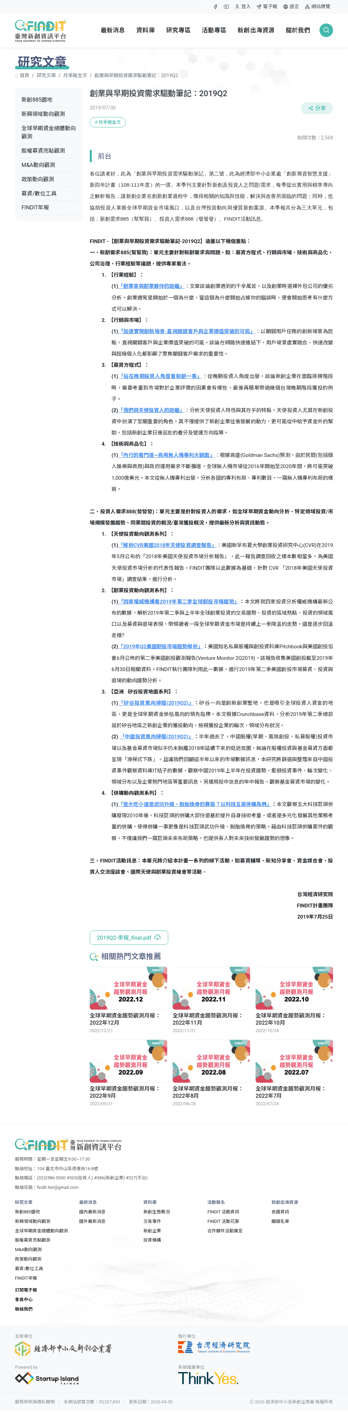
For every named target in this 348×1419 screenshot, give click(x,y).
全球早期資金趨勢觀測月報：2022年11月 (208, 1019)
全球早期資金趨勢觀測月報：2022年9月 (125, 1092)
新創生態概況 (156, 1211)
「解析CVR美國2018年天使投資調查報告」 (167, 545)
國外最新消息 (92, 1221)
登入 (242, 8)
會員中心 (24, 1299)
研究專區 (178, 30)
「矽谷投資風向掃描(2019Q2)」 (156, 703)
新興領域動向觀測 (43, 114)
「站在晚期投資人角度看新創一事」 (160, 376)
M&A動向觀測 (38, 165)
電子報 (266, 7)
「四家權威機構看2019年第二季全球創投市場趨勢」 (178, 602)
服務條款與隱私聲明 (35, 1401)
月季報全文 (75, 76)
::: (208, 4)
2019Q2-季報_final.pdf (129, 937)
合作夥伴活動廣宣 (225, 1230)
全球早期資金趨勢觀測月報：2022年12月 (125, 1019)
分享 (317, 108)
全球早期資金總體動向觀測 (48, 132)
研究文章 (46, 76)
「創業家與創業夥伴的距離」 (151, 286)
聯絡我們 (24, 1309)
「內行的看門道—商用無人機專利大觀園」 (166, 455)
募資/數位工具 (38, 193)
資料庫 (145, 30)
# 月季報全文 (108, 122)
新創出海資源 (256, 30)
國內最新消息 (92, 1211)
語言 (291, 7)
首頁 (24, 76)
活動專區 (214, 30)
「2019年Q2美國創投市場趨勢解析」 (160, 647)
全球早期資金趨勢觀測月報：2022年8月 (208, 1092)
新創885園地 (36, 100)
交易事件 (152, 1221)
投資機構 (152, 1240)
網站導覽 (317, 7)
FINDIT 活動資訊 (223, 1211)
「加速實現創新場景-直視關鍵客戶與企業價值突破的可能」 (186, 331)
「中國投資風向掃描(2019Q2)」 (157, 737)
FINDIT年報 (35, 207)
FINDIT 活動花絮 (223, 1221)
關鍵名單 (280, 1221)
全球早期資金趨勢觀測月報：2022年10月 (291, 1019)
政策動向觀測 (37, 179)
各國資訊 (280, 1211)
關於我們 (298, 30)
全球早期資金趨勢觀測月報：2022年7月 (291, 1092)
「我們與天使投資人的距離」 (151, 410)
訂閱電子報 (26, 1290)
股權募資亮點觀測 (43, 151)
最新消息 (113, 30)
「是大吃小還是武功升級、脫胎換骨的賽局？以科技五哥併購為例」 (195, 804)
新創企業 (152, 1230)
